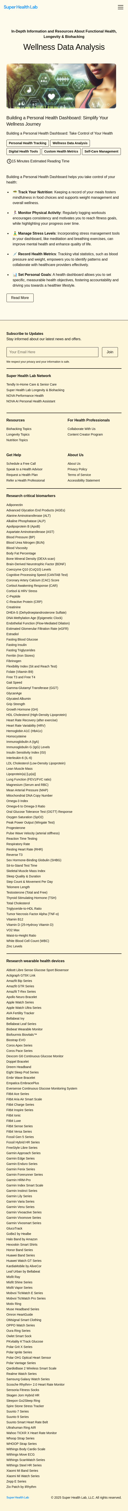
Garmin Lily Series (19, 1196)
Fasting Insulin (17, 645)
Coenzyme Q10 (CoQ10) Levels (29, 569)
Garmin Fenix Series (21, 1169)
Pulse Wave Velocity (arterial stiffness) (33, 833)
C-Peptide (13, 596)
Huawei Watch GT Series (24, 1260)
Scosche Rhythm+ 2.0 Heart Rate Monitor (36, 1384)
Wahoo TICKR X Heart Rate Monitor (32, 1433)
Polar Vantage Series (21, 1363)
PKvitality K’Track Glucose (25, 1341)
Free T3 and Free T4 (21, 677)
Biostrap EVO (16, 1040)
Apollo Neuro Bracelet (22, 997)
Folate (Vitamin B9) (20, 672)
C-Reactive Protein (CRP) (24, 602)
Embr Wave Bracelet (21, 1077)
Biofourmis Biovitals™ (22, 1034)
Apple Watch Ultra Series (24, 1008)
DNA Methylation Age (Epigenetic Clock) (35, 618)
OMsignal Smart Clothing (24, 1320)
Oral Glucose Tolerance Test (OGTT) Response (39, 811)
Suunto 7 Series (18, 1411)
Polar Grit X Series (20, 1347)
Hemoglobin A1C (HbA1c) (24, 731)
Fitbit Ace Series (18, 1094)
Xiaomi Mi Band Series (22, 1470)
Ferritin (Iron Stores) (21, 655)
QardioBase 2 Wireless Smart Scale (31, 1368)
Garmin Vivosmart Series (24, 1223)
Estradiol (13, 634)
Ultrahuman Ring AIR (21, 1427)
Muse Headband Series (23, 1309)
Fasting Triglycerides (21, 650)
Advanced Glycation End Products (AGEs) (36, 510)
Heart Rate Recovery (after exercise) (32, 720)
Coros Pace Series (20, 1051)
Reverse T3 (15, 855)
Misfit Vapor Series (20, 1287)
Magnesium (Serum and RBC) (28, 785)
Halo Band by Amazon (22, 1239)
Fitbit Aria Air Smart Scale (24, 1099)
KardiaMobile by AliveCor (24, 1266)
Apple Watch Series (20, 1002)
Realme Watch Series (22, 1374)
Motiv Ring (14, 1304)
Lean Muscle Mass (20, 768)
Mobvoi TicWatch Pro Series (26, 1298)
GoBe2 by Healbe (19, 1234)
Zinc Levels (14, 946)
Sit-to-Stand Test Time (22, 865)
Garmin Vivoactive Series (24, 1212)
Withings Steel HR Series (24, 1465)
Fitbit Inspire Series (20, 1110)
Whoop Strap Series (21, 1438)
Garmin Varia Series (21, 1201)
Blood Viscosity (17, 548)
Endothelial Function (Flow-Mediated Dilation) (38, 623)
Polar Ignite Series (19, 1352)
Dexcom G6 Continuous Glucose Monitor (35, 1056)
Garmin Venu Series (21, 1207)
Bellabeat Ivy (15, 1018)
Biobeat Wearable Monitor (25, 1029)
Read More (20, 298)
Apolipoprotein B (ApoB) (23, 526)
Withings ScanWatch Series (26, 1460)
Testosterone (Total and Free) (27, 892)
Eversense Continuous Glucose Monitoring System (42, 1088)
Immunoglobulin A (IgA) (23, 742)
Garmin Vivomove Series (24, 1217)
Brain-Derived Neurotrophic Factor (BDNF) (36, 564)
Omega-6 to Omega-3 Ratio (26, 806)
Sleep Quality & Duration (24, 876)
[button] (119, 7)
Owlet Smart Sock (19, 1336)
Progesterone (16, 828)
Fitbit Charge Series (20, 1104)
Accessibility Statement (84, 480)
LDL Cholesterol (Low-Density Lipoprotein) (36, 763)
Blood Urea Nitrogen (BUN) (26, 542)
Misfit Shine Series (20, 1282)
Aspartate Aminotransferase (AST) (30, 532)
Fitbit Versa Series (19, 1131)
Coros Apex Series (20, 1045)
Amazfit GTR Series (20, 986)
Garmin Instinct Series (22, 1191)
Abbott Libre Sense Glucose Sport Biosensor (38, 970)
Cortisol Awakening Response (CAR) (32, 585)
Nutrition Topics (17, 440)
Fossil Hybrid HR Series (23, 1142)
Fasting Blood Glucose (22, 639)
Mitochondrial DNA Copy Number (30, 795)
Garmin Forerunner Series (25, 1174)
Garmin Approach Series (24, 1153)
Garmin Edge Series (21, 1158)
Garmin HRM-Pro (19, 1180)
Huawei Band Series (21, 1255)
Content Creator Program (85, 434)
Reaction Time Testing (22, 838)
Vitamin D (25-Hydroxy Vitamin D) (30, 925)
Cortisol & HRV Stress (22, 591)
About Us (74, 463)
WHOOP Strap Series (22, 1444)
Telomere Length (18, 887)
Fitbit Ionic (14, 1115)
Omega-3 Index (17, 801)
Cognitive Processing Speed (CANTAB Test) (37, 575)
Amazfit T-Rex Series (21, 991)
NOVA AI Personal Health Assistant (31, 401)
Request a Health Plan (22, 475)
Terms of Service (79, 475)
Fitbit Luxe (14, 1121)
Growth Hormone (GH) (22, 709)
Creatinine (14, 607)
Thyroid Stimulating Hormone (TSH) (31, 898)
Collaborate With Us (82, 429)
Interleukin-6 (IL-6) (19, 758)
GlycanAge (14, 693)
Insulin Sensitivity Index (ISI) (26, 752)
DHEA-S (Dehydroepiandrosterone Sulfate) (37, 612)
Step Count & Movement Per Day (30, 881)
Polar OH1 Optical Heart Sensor (29, 1357)
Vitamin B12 (15, 919)
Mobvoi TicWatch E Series (25, 1293)
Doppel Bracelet (18, 1061)
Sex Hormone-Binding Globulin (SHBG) (34, 860)
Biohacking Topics (19, 429)
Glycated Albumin (19, 698)
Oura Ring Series (18, 1330)
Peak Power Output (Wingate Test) (31, 822)
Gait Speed (14, 682)
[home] (20, 7)
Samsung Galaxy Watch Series (28, 1379)
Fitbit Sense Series (20, 1126)
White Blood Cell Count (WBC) (28, 941)
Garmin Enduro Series (22, 1164)
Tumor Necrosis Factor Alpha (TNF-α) (33, 914)
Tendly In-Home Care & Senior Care (32, 384)
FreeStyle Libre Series (22, 1147)
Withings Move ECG (21, 1454)
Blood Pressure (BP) (21, 537)
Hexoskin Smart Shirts (22, 1244)
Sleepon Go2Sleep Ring (23, 1400)
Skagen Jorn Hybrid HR (23, 1395)
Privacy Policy (77, 469)
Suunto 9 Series (18, 1417)
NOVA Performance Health (25, 395)
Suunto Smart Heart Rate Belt (27, 1422)
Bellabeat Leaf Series (21, 1024)
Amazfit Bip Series (19, 981)
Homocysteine (16, 736)
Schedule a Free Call (21, 463)
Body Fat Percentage (21, 553)
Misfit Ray (13, 1277)
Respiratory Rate (18, 844)
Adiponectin (15, 505)
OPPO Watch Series (21, 1325)
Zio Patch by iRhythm (21, 1487)
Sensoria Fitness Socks (23, 1390)
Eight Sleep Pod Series (23, 1072)
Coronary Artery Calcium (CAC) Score (33, 580)
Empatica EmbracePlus (23, 1083)
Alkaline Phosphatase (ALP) (26, 521)
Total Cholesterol (18, 903)
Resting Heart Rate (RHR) (25, 849)
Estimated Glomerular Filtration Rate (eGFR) (38, 628)
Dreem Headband (19, 1067)
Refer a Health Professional (26, 480)
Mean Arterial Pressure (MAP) (27, 790)
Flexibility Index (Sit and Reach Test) (32, 666)
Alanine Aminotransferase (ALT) (29, 515)
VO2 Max (13, 930)
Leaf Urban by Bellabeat (23, 1271)
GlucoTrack (14, 1228)
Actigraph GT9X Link (21, 975)
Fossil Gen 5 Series (20, 1137)
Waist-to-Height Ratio (21, 935)
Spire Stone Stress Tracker (25, 1406)
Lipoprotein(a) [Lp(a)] (21, 774)
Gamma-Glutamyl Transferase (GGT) (32, 688)
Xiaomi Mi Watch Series (23, 1476)
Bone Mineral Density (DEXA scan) (31, 558)
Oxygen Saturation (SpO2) (25, 817)
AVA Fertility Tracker (21, 1013)
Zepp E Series (16, 1481)
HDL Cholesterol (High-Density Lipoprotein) (37, 715)
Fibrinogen (14, 661)
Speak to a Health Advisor (25, 469)
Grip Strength (16, 704)
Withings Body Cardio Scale (26, 1449)
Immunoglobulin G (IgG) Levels (28, 747)
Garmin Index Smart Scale (25, 1185)
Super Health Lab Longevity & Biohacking (35, 390)
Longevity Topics (18, 434)
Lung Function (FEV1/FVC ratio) (29, 779)
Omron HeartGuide (20, 1314)
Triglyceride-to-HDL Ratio (24, 908)
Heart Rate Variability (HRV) (26, 725)
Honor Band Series (20, 1250)
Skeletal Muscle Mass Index (26, 871)
